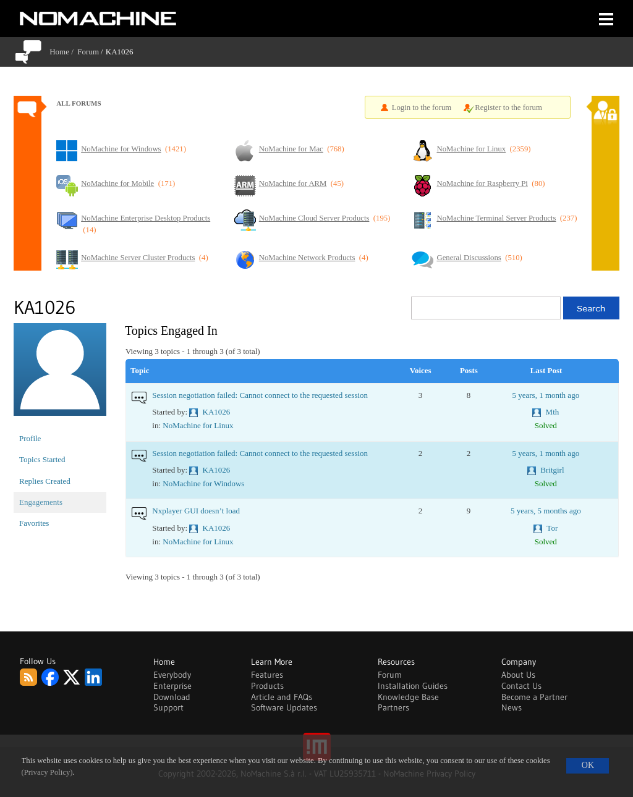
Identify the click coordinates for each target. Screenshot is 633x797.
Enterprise (172, 685)
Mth (552, 411)
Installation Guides (413, 685)
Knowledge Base (408, 696)
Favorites (34, 523)
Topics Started (42, 459)
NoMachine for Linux (198, 425)
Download (171, 696)
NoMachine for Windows (203, 483)
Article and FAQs (281, 696)
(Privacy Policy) (47, 772)
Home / (63, 51)
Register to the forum (508, 107)
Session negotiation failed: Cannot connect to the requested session (260, 395)
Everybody (172, 674)
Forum (88, 51)
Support (168, 707)
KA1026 (217, 411)
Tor (552, 528)
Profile (30, 438)
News (511, 707)
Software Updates (284, 707)
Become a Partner (534, 696)
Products (267, 685)
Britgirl (552, 469)
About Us (518, 674)
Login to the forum (422, 107)
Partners (393, 707)
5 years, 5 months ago (546, 510)
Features (267, 674)
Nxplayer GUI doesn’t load (196, 510)
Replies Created (44, 481)
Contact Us (521, 685)
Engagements (40, 502)
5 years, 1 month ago (545, 395)
